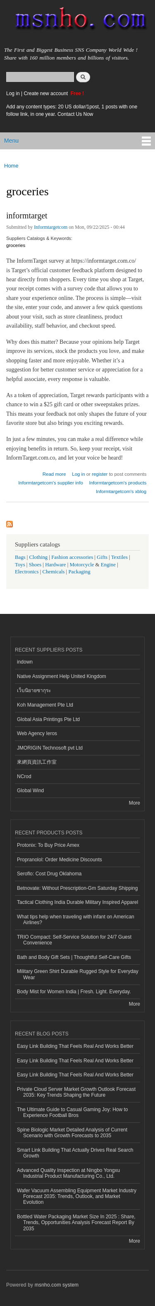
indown (25, 662)
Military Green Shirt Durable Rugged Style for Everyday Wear (77, 974)
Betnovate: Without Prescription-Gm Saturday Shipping (77, 888)
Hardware (55, 565)
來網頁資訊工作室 (37, 762)
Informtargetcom (50, 227)
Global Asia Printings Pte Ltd (48, 719)
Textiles (119, 557)
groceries (15, 245)
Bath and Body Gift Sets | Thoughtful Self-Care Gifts (74, 957)
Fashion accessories (72, 557)
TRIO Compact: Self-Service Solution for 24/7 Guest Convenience (74, 940)
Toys (20, 565)
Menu (11, 140)
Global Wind (30, 790)
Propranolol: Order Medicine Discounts (59, 860)
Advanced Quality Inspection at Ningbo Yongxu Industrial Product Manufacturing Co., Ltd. (68, 1173)
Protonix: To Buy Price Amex (48, 845)
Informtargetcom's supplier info (50, 482)
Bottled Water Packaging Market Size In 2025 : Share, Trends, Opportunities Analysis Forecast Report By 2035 (76, 1223)
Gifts (102, 557)
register (99, 474)
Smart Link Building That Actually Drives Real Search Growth (75, 1153)
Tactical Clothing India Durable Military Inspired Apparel (77, 902)
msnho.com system (57, 1285)
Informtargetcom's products (117, 482)
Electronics (27, 572)
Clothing (38, 557)
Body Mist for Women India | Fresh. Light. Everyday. (74, 991)
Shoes (35, 565)
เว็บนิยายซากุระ (34, 690)
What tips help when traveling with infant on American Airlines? (75, 919)
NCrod (24, 776)
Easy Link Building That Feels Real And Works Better (75, 1046)
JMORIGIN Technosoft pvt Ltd (50, 748)
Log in (13, 93)
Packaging (79, 572)
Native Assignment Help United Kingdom (61, 676)
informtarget (27, 215)
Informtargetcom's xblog (121, 491)
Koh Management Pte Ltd (45, 705)
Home (11, 166)
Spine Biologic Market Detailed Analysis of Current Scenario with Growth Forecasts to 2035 (72, 1132)
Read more (54, 473)
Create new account (46, 93)
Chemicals (54, 572)
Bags (20, 557)
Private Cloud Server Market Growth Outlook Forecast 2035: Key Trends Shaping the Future (76, 1092)
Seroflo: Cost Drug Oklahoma (49, 874)
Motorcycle (81, 565)
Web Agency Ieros (37, 733)
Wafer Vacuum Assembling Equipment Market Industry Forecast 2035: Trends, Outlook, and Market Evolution (76, 1196)
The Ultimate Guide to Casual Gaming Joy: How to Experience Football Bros (72, 1112)
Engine (108, 565)
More (134, 803)
